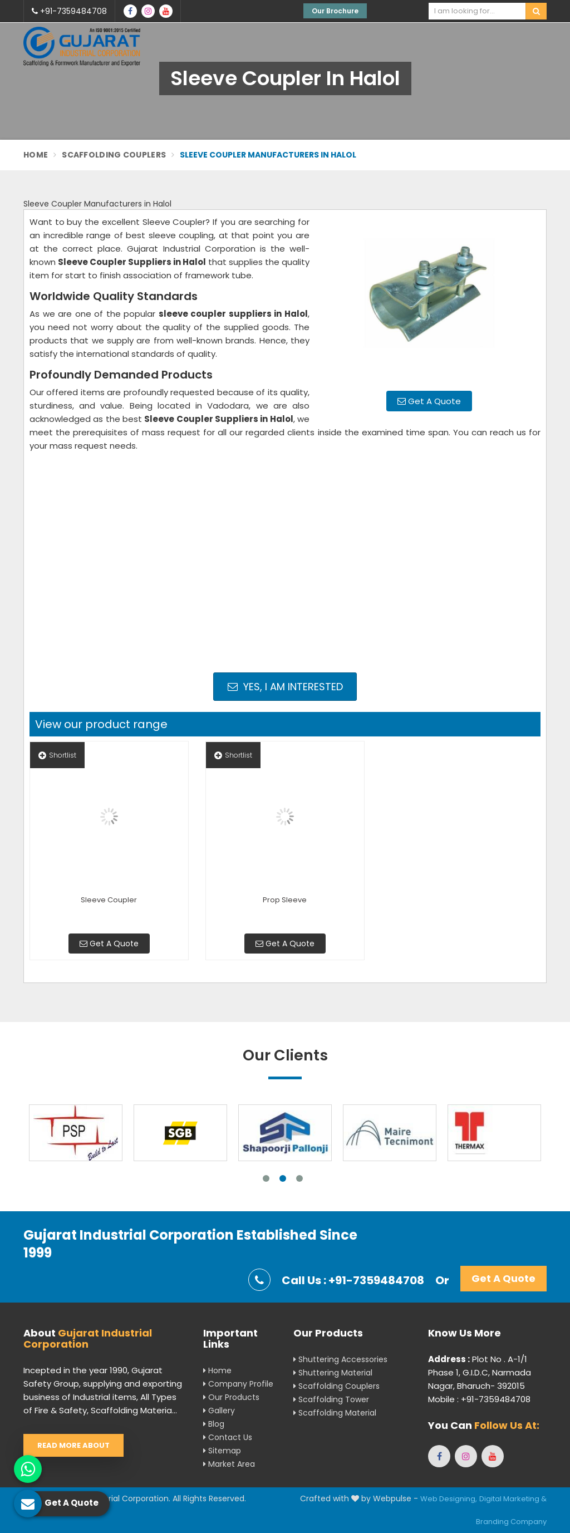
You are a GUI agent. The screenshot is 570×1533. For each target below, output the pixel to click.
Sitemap (222, 1450)
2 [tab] (282, 1178)
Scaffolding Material (334, 1412)
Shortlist (57, 755)
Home (35, 154)
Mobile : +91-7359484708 (479, 1399)
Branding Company (511, 1521)
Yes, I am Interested (285, 687)
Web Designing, (448, 1498)
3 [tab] (299, 1178)
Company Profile (238, 1383)
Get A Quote (429, 401)
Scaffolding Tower (331, 1399)
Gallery (219, 1410)
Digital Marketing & (513, 1498)
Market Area (229, 1464)
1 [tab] (266, 1178)
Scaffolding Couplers (114, 154)
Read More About (73, 1445)
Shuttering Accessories (340, 1359)
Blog (213, 1423)
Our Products (231, 1397)
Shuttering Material (332, 1372)
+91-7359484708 (69, 11)
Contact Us (227, 1437)
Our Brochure (335, 11)
